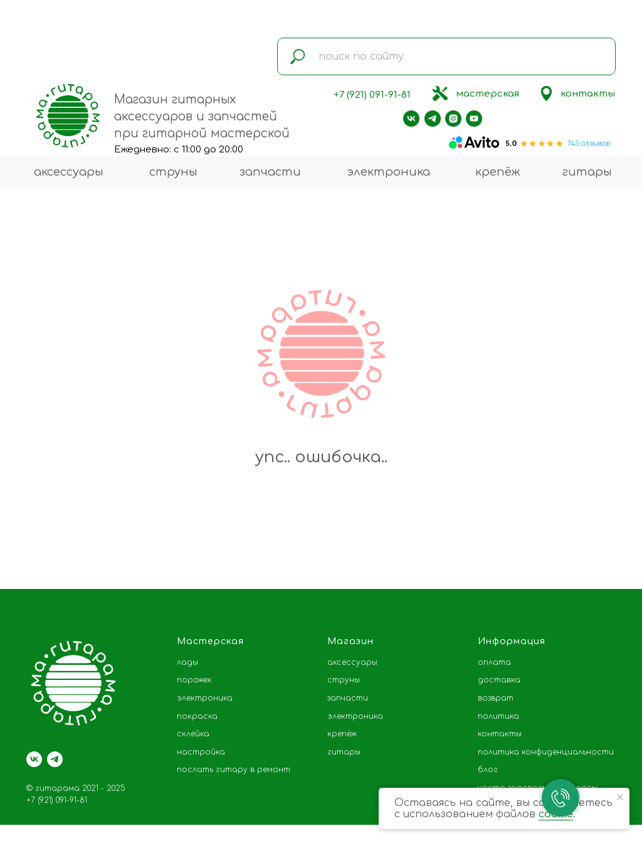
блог (488, 769)
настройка (201, 752)
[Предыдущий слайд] (28, 548)
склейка (193, 733)
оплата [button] (494, 662)
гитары (587, 172)
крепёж (497, 172)
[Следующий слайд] (613, 548)
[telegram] (55, 759)
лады (187, 662)
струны (173, 172)
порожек (194, 680)
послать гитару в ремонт (233, 769)
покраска (197, 716)
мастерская (487, 93)
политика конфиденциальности (546, 752)
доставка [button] (499, 680)
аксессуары (68, 172)
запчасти (270, 172)
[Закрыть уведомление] (620, 797)
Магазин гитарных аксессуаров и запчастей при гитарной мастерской (202, 116)
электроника (388, 172)
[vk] (34, 759)
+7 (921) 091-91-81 (372, 95)
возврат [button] (495, 698)
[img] (440, 93)
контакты (587, 93)
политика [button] (498, 716)
